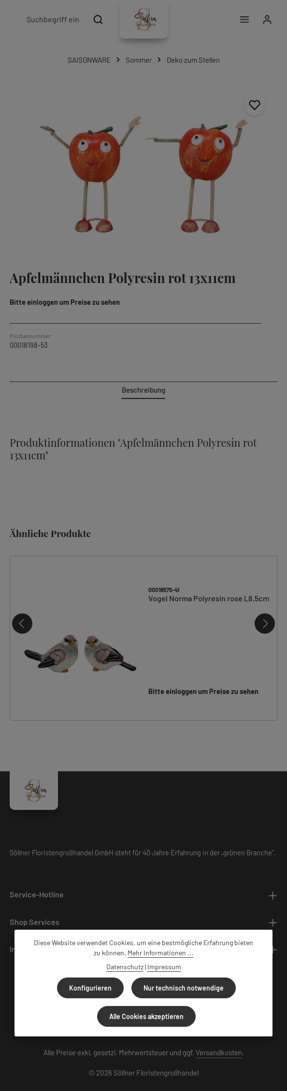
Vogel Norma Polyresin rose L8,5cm (208, 585)
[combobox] (52, 19)
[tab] (143, 390)
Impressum (164, 967)
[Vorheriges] (22, 611)
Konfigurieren (90, 988)
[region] (143, 171)
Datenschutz (125, 967)
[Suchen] (98, 19)
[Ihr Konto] (267, 19)
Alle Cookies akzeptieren (146, 1016)
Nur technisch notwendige (184, 988)
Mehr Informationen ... (160, 953)
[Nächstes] (265, 611)
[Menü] (244, 19)
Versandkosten (219, 1039)
